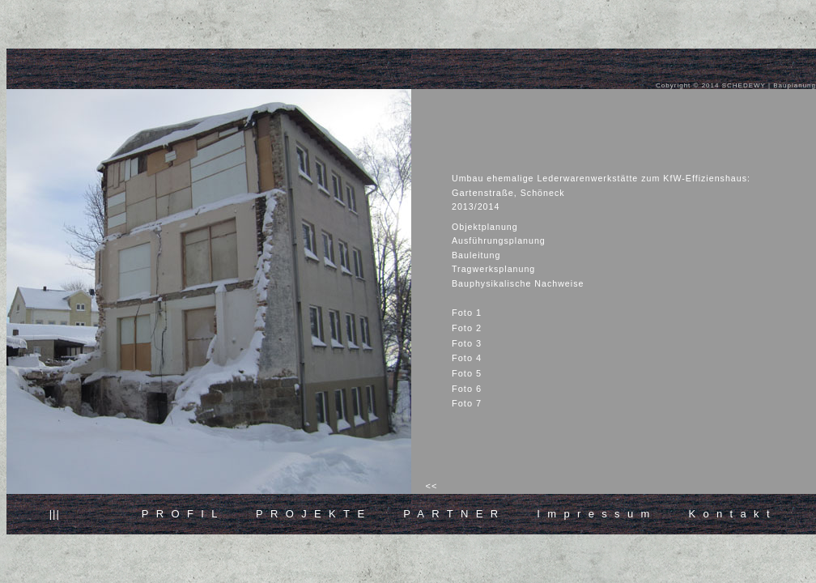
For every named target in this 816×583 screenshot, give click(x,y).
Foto (467, 343)
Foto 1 (467, 312)
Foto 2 (467, 328)
